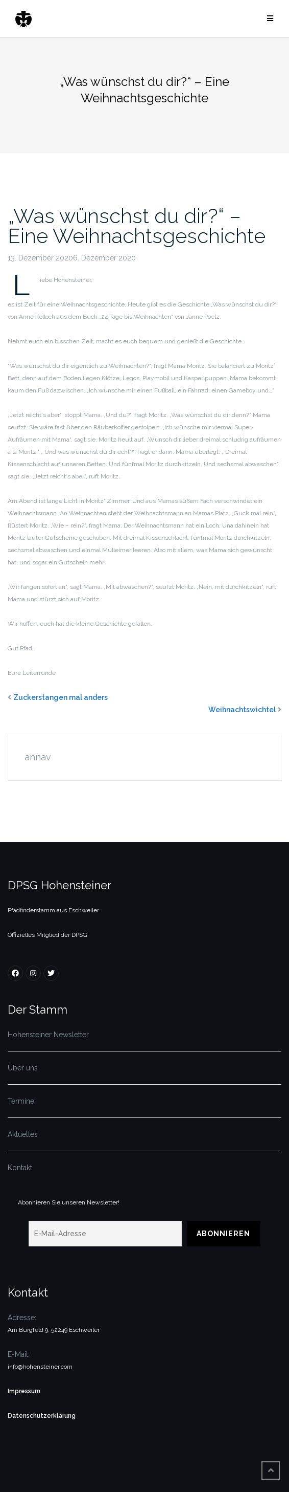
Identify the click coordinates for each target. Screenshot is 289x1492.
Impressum (24, 1391)
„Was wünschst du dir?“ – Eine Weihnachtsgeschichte (137, 226)
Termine (21, 1101)
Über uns (23, 1068)
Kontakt (20, 1168)
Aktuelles (23, 1134)
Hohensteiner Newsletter (48, 1034)
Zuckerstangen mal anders (60, 697)
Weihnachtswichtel (242, 710)
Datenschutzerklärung (42, 1415)
